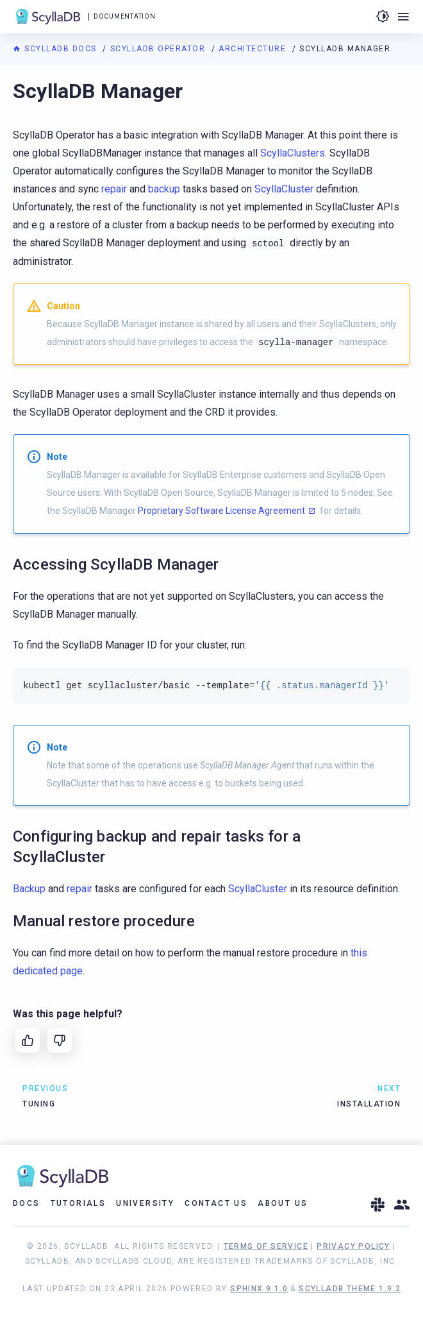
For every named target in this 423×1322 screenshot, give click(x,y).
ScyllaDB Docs (56, 48)
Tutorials (78, 1203)
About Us (283, 1203)
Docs (26, 1203)
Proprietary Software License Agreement (221, 510)
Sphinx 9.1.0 (259, 1288)
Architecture (254, 48)
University (145, 1203)
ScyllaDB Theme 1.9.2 (350, 1288)
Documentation (124, 16)
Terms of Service (266, 1246)
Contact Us (216, 1203)
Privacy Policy (353, 1246)
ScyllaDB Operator (159, 48)
